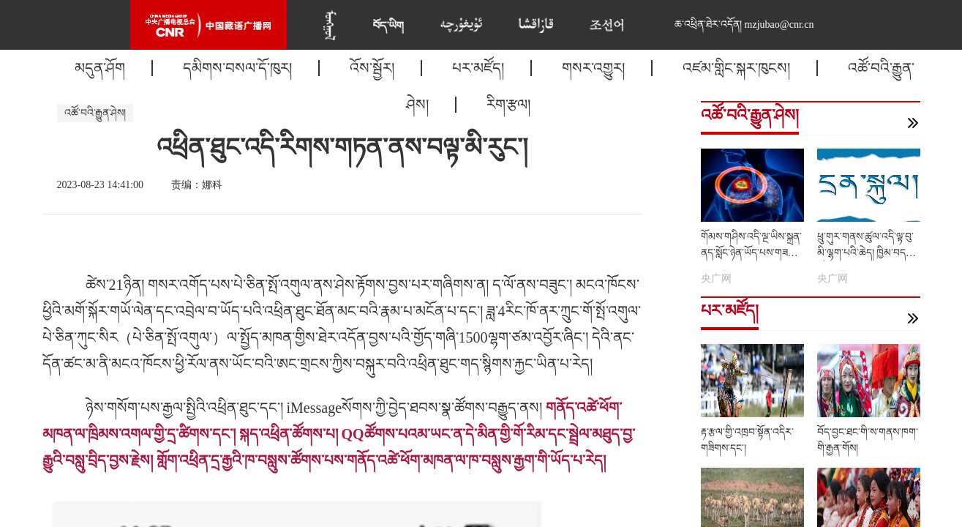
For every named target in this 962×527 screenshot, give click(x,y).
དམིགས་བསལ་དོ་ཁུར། (237, 68)
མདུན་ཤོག (100, 68)
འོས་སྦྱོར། (372, 68)
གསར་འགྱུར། (593, 68)
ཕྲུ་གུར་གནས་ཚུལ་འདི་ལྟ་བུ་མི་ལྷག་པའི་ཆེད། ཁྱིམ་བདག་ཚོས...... (866, 252)
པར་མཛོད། (478, 68)
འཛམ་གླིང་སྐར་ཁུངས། (736, 68)
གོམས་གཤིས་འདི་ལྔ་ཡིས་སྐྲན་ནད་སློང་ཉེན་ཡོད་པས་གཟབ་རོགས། (751, 252)
